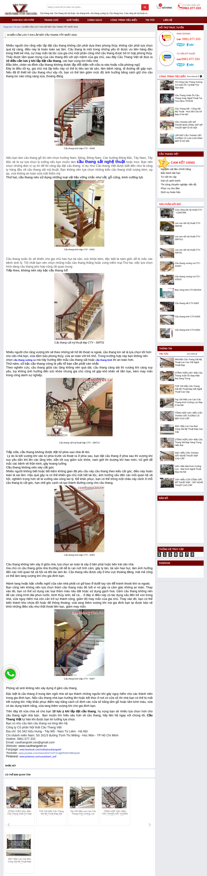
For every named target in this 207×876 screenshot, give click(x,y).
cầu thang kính (104, 360)
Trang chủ (7, 27)
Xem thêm (191, 76)
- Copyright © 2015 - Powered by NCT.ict (173, 866)
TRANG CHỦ (51, 20)
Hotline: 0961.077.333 (14, 849)
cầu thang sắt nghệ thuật (101, 161)
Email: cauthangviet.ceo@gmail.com (22, 854)
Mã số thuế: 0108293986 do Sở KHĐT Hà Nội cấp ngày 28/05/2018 (39, 841)
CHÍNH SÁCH (94, 20)
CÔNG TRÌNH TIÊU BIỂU (123, 20)
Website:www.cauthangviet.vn (18, 858)
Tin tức (150, 20)
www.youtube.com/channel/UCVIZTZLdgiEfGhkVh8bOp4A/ (49, 753)
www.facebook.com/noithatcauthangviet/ (40, 749)
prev (9, 803)
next (150, 803)
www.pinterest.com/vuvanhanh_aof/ (38, 756)
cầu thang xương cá (25, 360)
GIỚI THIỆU (73, 20)
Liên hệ (167, 20)
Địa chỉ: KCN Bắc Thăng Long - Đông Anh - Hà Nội (29, 845)
